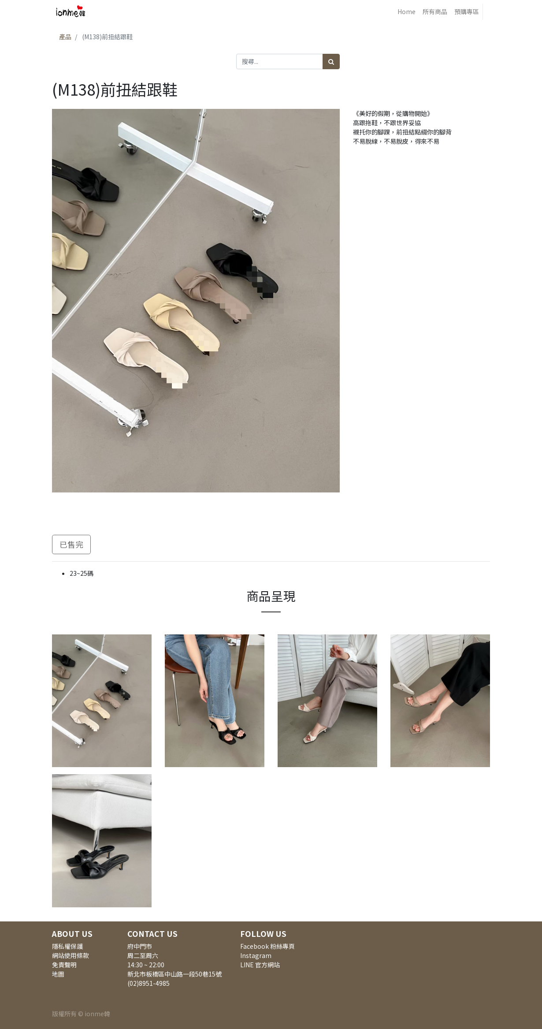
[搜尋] (331, 61)
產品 (65, 36)
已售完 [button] (71, 544)
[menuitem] (406, 12)
